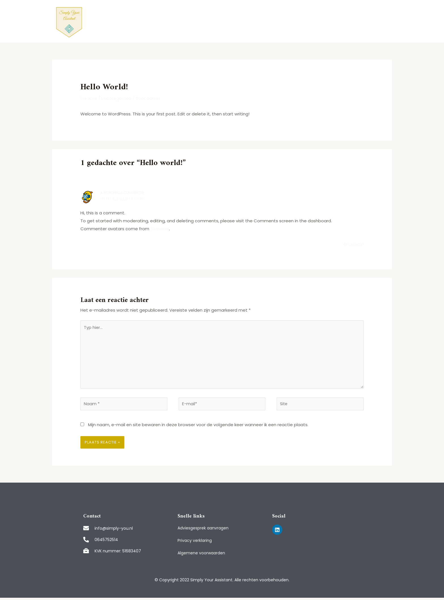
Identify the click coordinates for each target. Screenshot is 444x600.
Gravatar (159, 228)
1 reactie (89, 98)
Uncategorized (118, 98)
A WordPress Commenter (123, 192)
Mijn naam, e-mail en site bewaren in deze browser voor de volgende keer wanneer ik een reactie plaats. (198, 427)
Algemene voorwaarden (201, 555)
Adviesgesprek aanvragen (203, 530)
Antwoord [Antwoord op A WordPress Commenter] (353, 244)
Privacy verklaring (195, 543)
